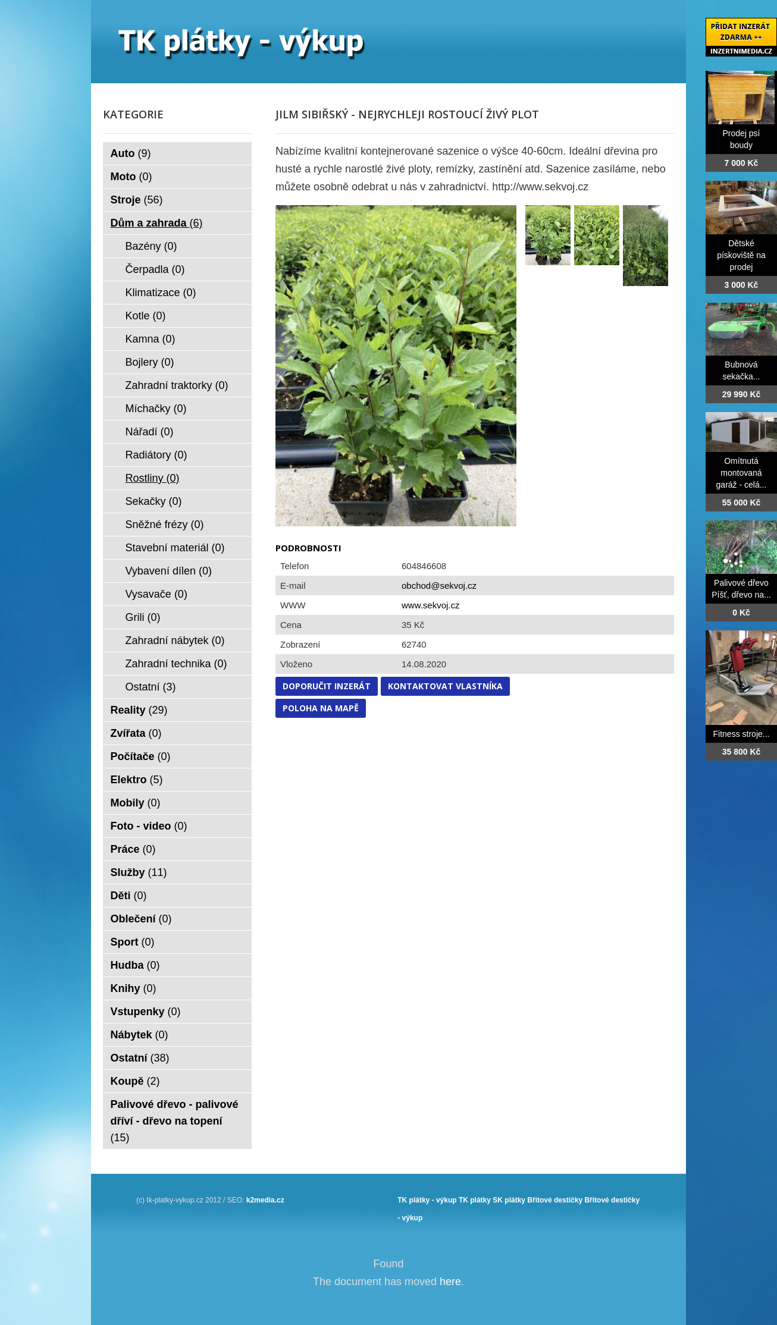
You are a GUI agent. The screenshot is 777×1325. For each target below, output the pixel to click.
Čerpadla (155, 269)
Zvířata (136, 733)
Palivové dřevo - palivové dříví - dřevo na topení (175, 1121)
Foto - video (149, 826)
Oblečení (141, 919)
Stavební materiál (175, 548)
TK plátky (475, 1200)
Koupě (135, 1081)
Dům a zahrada (157, 223)
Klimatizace (161, 293)
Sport (133, 942)
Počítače (141, 756)
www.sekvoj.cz (431, 605)
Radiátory (156, 455)
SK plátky (509, 1200)
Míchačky (156, 409)
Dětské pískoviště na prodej (741, 255)
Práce (133, 849)
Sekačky (154, 501)
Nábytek (139, 1035)
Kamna (151, 339)
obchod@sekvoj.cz (439, 585)
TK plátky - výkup (426, 1200)
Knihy (133, 988)
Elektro (137, 780)
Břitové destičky (554, 1200)
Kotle (146, 316)
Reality (139, 710)
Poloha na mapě (321, 708)
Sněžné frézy (165, 524)
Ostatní (151, 687)
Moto (131, 177)
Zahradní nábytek (175, 640)
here (450, 1282)
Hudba (135, 965)
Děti (129, 896)
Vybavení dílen (169, 571)
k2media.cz (265, 1200)
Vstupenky (146, 1012)
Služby (139, 872)
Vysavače (156, 594)
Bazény (151, 246)
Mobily (136, 803)
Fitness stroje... (741, 734)
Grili (143, 617)
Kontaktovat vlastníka (445, 686)
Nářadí (150, 432)
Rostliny (153, 478)
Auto (131, 153)
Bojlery (150, 362)
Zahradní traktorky (177, 385)
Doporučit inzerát (327, 686)
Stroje (137, 200)
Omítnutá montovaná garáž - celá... (741, 472)
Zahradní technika (176, 664)
